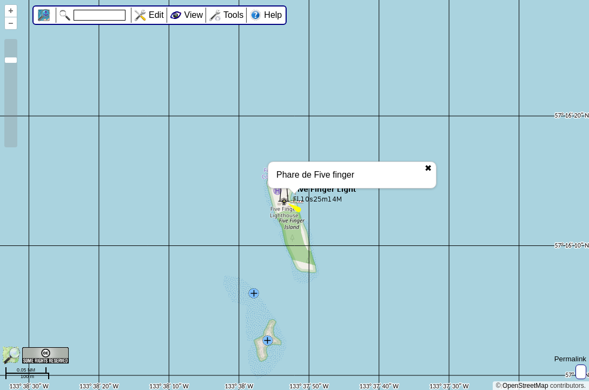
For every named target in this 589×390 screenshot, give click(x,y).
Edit (156, 15)
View (193, 15)
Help (273, 15)
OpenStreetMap (525, 385)
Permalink (570, 359)
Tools (233, 15)
